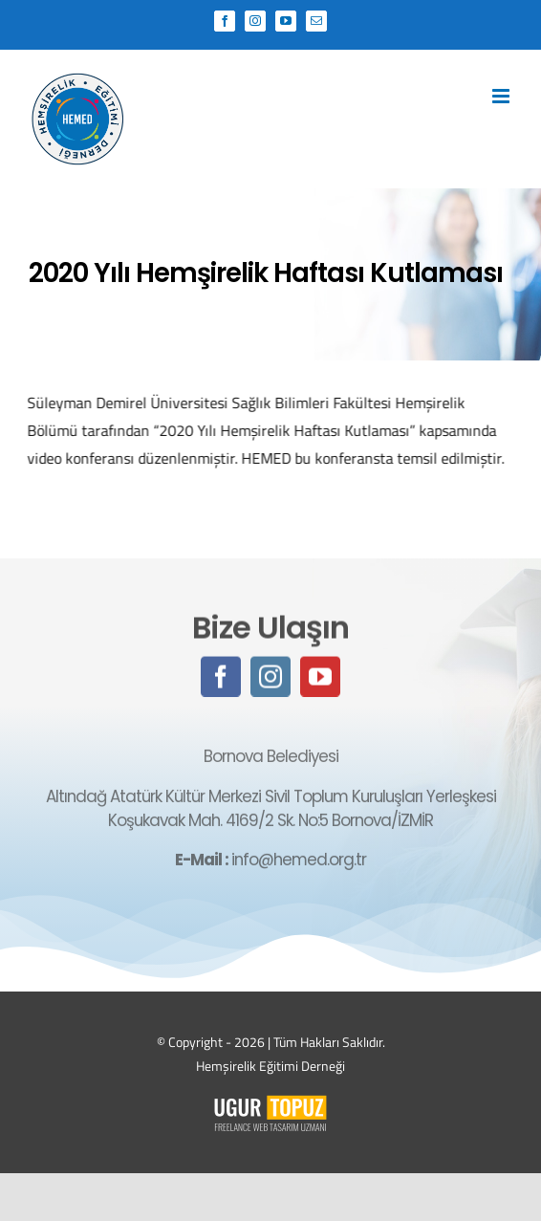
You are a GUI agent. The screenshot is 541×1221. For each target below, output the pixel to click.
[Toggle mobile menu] (502, 96)
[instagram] (270, 678)
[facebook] (221, 678)
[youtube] (320, 678)
